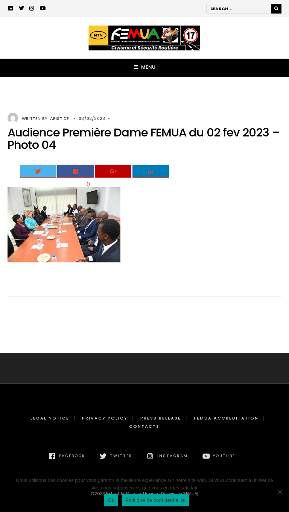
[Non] (279, 491)
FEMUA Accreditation (226, 418)
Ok (111, 500)
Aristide (59, 118)
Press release (160, 418)
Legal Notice (49, 418)
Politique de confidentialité (155, 500)
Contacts (144, 426)
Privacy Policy (105, 418)
